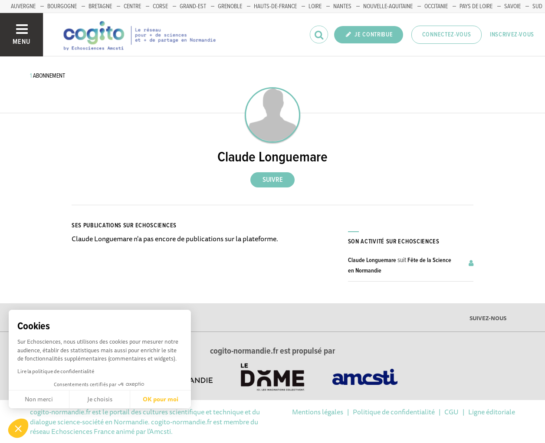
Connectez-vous (446, 35)
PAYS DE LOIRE (476, 6)
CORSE (160, 6)
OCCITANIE (436, 6)
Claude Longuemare (372, 260)
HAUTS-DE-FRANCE (275, 6)
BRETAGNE (100, 6)
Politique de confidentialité (394, 411)
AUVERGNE (23, 6)
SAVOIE (512, 6)
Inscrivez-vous (512, 35)
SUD (537, 6)
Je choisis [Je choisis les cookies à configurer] (99, 399)
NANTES (342, 6)
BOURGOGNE (62, 6)
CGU (451, 411)
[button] (18, 428)
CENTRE (132, 6)
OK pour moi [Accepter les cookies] (160, 399)
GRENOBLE (230, 6)
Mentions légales (317, 411)
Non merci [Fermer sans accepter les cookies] (39, 399)
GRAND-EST (193, 6)
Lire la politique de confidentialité (55, 371)
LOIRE (315, 6)
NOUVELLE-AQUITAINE (388, 6)
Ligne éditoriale (491, 411)
